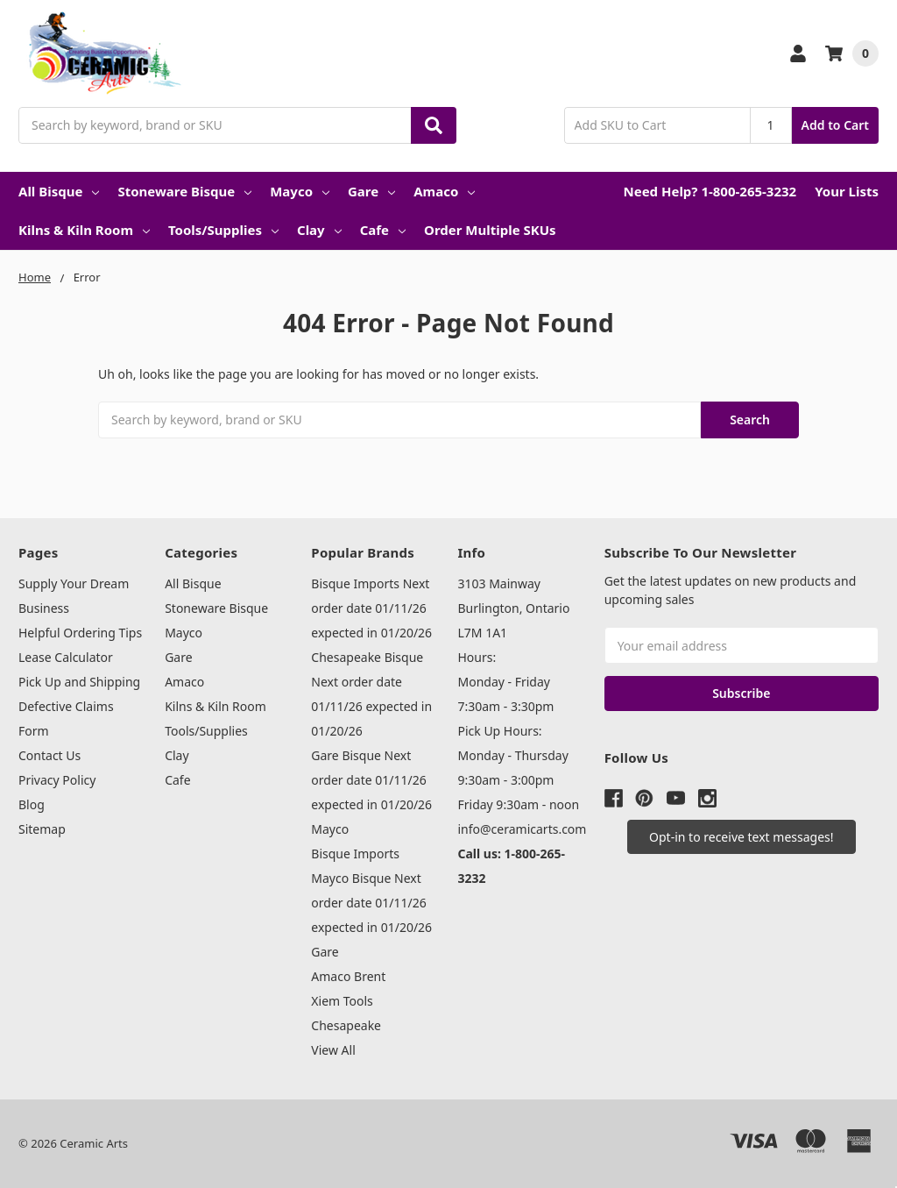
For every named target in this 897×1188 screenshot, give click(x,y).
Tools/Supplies (223, 229)
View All (333, 1050)
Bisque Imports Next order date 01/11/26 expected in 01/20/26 (371, 608)
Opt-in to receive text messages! (741, 837)
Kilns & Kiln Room (84, 229)
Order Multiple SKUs (490, 229)
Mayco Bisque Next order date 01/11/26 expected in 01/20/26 (371, 902)
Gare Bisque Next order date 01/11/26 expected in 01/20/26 (371, 780)
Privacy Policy (56, 780)
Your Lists (847, 191)
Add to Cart (835, 125)
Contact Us (49, 755)
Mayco (299, 191)
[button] (741, 837)
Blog (31, 804)
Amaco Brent (348, 976)
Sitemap (42, 829)
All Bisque (58, 191)
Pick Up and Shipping (79, 681)
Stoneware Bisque (184, 191)
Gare (371, 191)
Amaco (444, 191)
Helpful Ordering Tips (80, 632)
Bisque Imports (355, 853)
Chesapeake (346, 1025)
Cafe (383, 229)
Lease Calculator (65, 657)
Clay (319, 229)
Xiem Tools (342, 1000)
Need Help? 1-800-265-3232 (709, 191)
